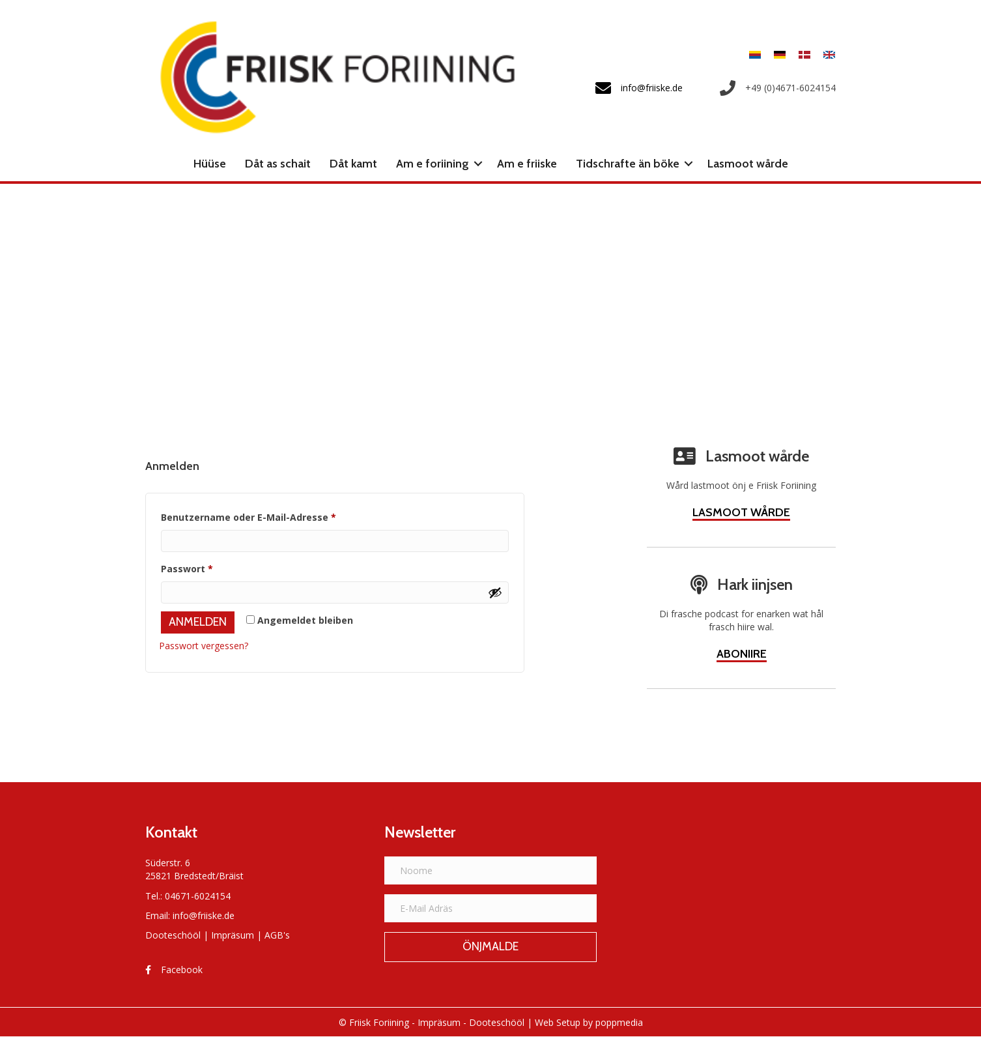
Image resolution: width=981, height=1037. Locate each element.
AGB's (277, 935)
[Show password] (495, 592)
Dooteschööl (173, 935)
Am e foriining (432, 163)
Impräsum (232, 935)
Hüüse (209, 163)
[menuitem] (755, 54)
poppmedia (619, 1022)
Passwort (214, 567)
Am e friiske (527, 163)
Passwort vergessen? (203, 645)
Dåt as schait (278, 163)
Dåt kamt (353, 163)
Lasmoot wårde (747, 163)
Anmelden (198, 622)
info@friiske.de (204, 915)
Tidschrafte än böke (627, 163)
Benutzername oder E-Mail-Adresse (276, 515)
